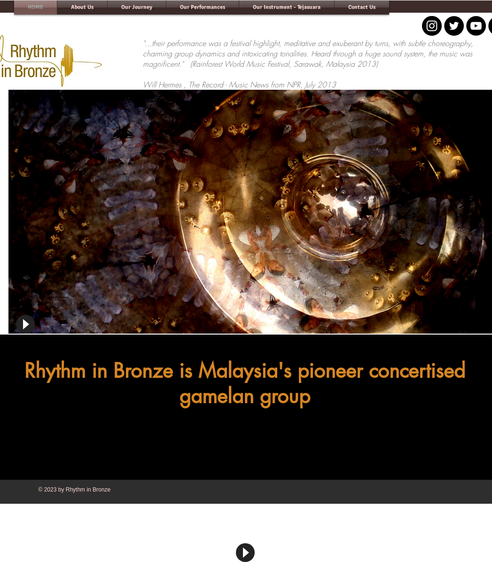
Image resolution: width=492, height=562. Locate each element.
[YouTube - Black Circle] (476, 26)
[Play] (25, 324)
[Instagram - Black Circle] (432, 26)
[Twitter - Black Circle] (454, 26)
